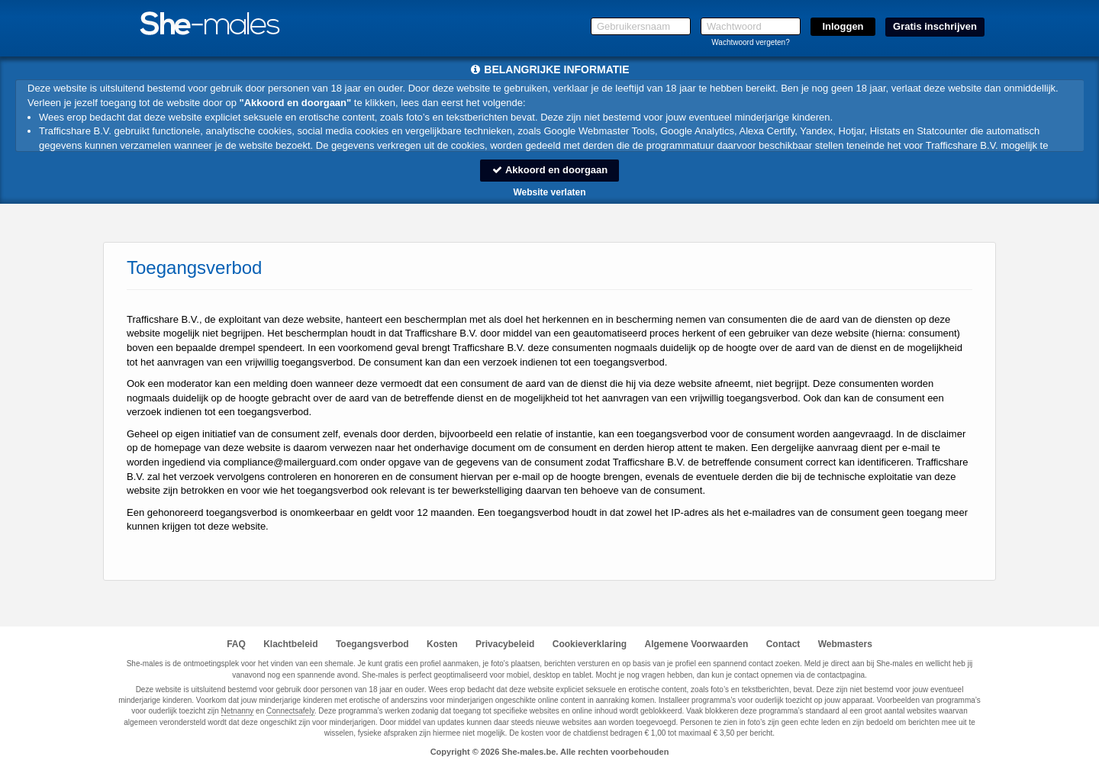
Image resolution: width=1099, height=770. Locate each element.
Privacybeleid (504, 644)
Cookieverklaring (590, 644)
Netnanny (237, 711)
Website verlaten (549, 192)
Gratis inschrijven (935, 26)
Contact (783, 644)
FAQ (236, 644)
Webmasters (845, 644)
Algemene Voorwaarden (696, 644)
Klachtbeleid (290, 644)
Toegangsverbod (372, 644)
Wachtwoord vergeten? (750, 42)
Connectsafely (290, 711)
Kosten (442, 644)
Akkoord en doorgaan (549, 170)
